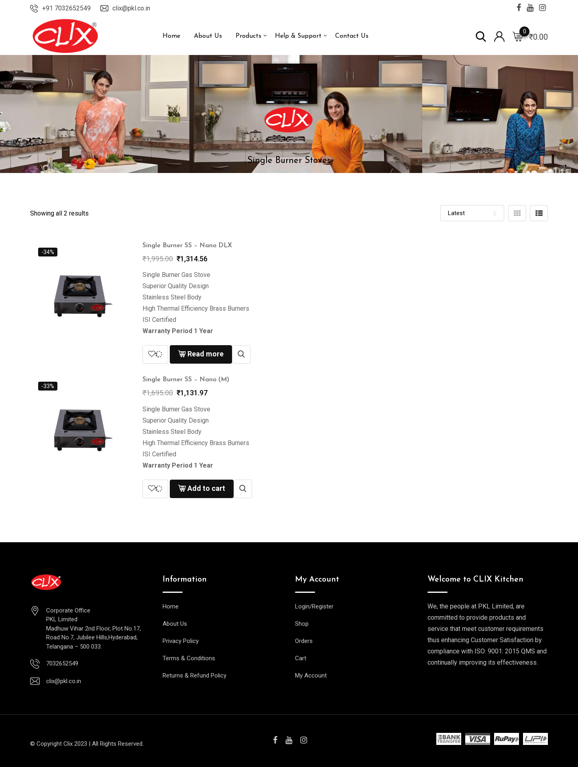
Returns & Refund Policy (194, 675)
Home (171, 36)
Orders (304, 641)
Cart (300, 658)
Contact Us (351, 36)
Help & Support (298, 36)
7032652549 (62, 663)
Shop (302, 623)
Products (248, 36)
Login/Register (314, 606)
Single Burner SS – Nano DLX (187, 245)
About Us (208, 36)
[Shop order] (472, 213)
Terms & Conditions (189, 658)
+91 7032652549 (66, 8)
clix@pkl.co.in (131, 8)
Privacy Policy (181, 641)
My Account (311, 675)
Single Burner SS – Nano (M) (185, 379)
